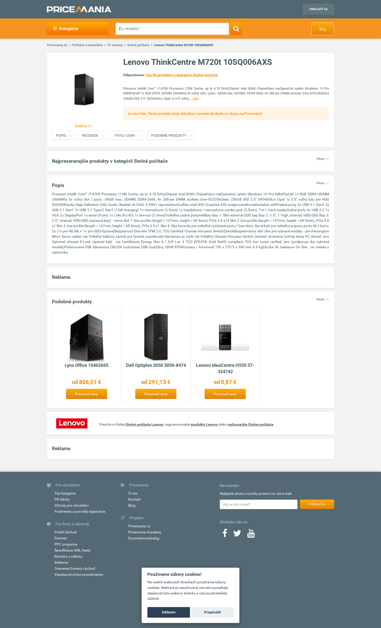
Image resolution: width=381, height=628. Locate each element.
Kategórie (65, 28)
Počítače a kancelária (87, 45)
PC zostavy (115, 45)
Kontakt (134, 499)
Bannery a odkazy (68, 556)
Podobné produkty (168, 135)
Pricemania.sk (57, 45)
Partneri (60, 538)
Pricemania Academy (144, 532)
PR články (62, 499)
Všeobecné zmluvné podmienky (78, 574)
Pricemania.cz (139, 526)
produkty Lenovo (204, 424)
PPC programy (65, 544)
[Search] (236, 28)
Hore (320, 159)
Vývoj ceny (124, 135)
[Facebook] (225, 534)
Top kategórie (65, 493)
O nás (132, 493)
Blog (322, 29)
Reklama (61, 562)
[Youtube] (251, 534)
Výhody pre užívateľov (71, 505)
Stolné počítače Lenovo (144, 424)
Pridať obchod (65, 532)
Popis (61, 135)
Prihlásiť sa (318, 9)
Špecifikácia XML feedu (72, 550)
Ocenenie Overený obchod (74, 568)
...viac (194, 98)
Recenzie (90, 135)
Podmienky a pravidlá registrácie (79, 511)
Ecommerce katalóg (143, 538)
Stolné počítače (138, 45)
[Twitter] (237, 534)
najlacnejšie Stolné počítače (250, 424)
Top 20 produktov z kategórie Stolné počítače (182, 75)
